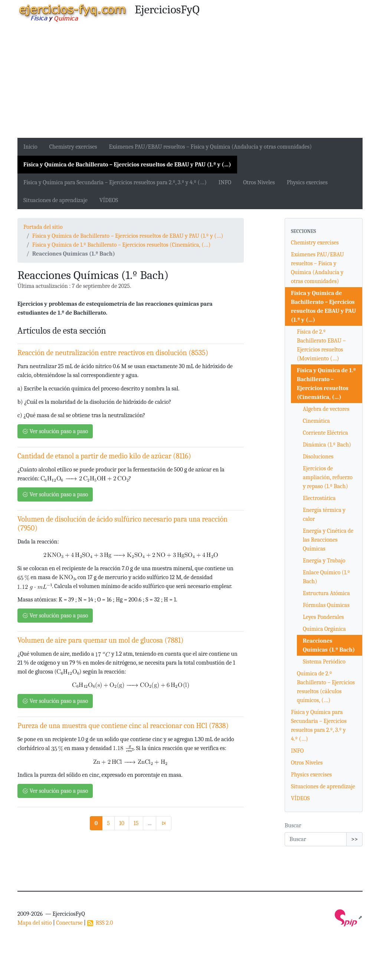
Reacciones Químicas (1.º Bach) (329, 645)
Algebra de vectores (326, 409)
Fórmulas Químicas (326, 605)
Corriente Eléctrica (325, 432)
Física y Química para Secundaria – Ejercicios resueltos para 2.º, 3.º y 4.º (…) (115, 182)
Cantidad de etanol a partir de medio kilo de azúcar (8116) (104, 456)
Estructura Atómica (326, 593)
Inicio (30, 146)
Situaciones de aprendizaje (55, 200)
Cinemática (316, 421)
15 (136, 823)
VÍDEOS (108, 200)
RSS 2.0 (100, 922)
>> (354, 839)
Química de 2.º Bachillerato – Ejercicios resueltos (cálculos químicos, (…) (326, 687)
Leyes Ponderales (323, 617)
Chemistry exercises (73, 146)
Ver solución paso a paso (55, 431)
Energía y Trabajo (324, 560)
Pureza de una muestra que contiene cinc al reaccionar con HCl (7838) (123, 725)
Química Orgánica (324, 629)
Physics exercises (307, 182)
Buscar (293, 825)
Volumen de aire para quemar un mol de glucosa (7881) (100, 640)
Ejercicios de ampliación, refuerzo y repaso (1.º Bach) (328, 477)
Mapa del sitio (34, 922)
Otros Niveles (259, 182)
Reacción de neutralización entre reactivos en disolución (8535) (112, 352)
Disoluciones (318, 456)
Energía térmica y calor (324, 514)
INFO (225, 182)
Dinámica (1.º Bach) (327, 444)
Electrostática (319, 498)
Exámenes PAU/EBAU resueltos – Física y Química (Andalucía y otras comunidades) (210, 146)
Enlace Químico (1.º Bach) (326, 577)
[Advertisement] (190, 82)
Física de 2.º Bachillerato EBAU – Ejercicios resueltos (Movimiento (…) (321, 345)
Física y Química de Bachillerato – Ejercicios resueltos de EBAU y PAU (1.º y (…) (127, 164)
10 (121, 823)
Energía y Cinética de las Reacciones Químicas (328, 540)
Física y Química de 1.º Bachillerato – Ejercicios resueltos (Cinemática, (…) (121, 244)
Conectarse (69, 922)
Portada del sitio (43, 227)
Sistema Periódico (324, 661)
